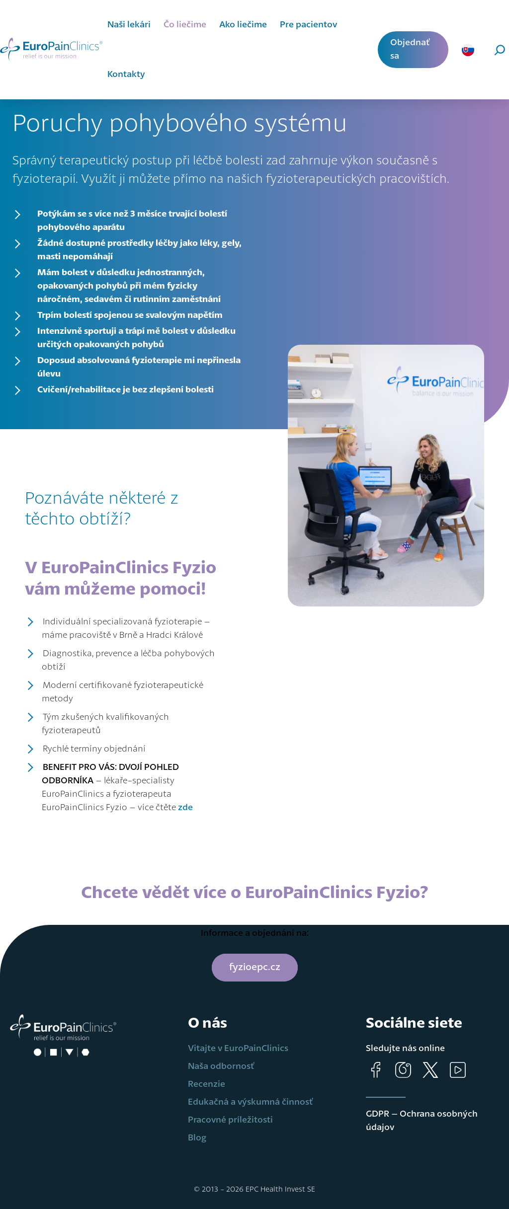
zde (185, 807)
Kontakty (126, 74)
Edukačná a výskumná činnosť (250, 1102)
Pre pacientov (308, 24)
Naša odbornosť (221, 1066)
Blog (197, 1137)
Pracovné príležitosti (230, 1120)
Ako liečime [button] (243, 24)
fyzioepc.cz (254, 968)
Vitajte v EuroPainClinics (238, 1048)
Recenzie (206, 1084)
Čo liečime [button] (185, 24)
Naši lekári (129, 24)
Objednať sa (410, 49)
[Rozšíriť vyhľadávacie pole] (491, 50)
